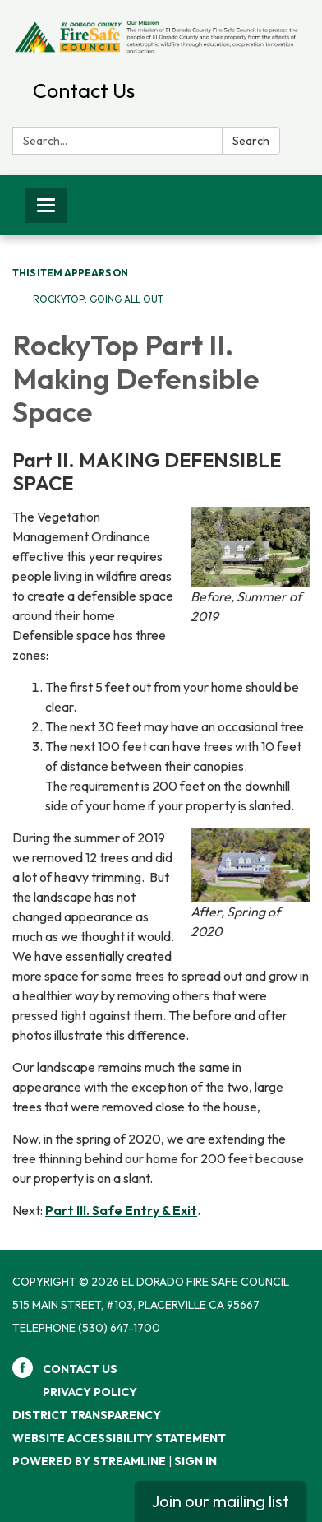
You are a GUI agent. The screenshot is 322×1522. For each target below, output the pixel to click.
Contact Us (84, 90)
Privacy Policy (90, 1392)
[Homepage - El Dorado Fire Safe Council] (161, 35)
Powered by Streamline (89, 1461)
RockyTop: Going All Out (98, 299)
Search (250, 140)
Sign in (195, 1461)
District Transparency (86, 1415)
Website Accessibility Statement (119, 1438)
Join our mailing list (220, 1501)
